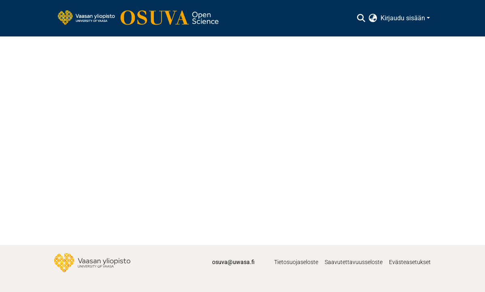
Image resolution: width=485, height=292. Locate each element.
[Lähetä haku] (361, 18)
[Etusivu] (142, 18)
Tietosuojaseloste (296, 262)
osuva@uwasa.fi (233, 262)
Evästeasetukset (410, 262)
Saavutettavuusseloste (354, 262)
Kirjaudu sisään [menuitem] (403, 18)
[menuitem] (373, 18)
